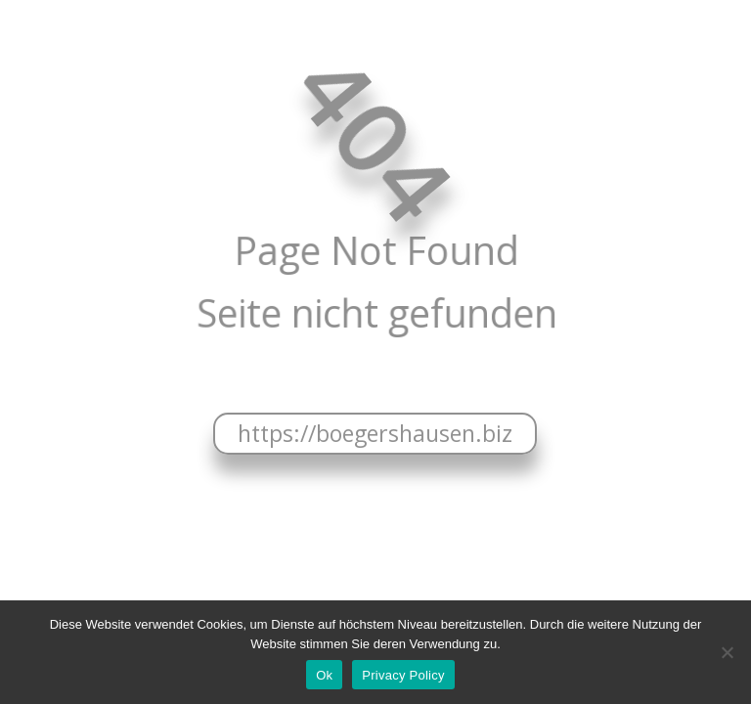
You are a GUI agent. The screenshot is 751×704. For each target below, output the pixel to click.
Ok (324, 675)
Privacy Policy (403, 675)
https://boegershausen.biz (375, 433)
